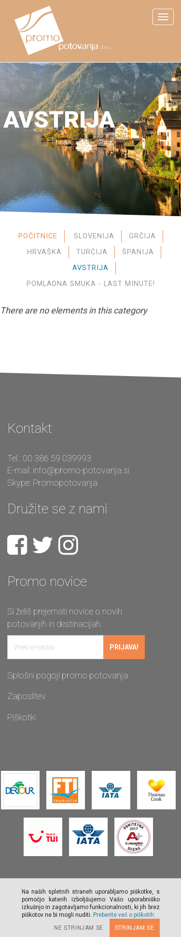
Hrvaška (44, 252)
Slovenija (94, 236)
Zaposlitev (26, 696)
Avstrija (90, 268)
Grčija (142, 236)
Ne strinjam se (78, 927)
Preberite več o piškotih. (124, 914)
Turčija (92, 252)
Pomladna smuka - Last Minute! (91, 284)
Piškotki (21, 717)
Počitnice (37, 236)
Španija (138, 252)
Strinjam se (134, 927)
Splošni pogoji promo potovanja (67, 675)
